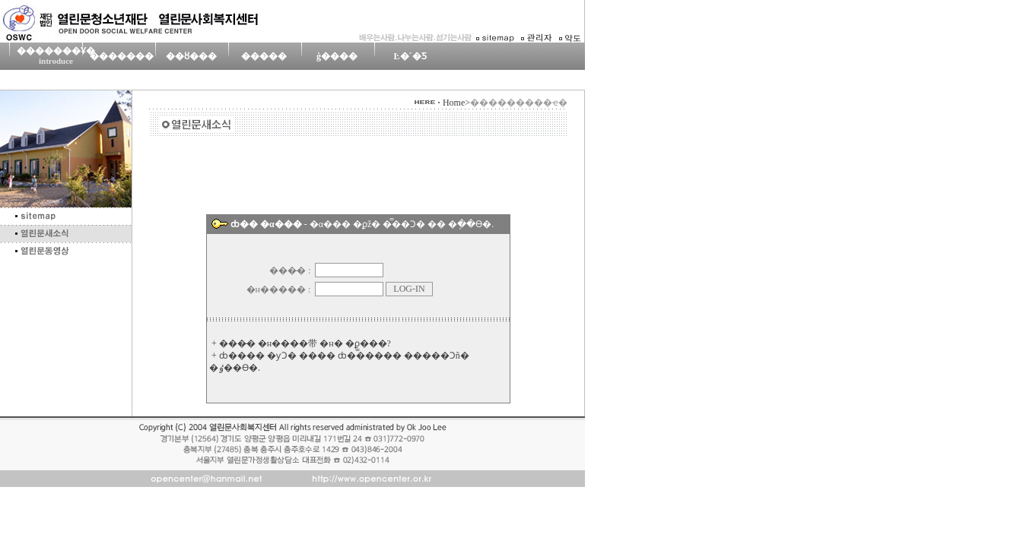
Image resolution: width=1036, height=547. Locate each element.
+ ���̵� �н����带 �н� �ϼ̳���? (301, 343)
